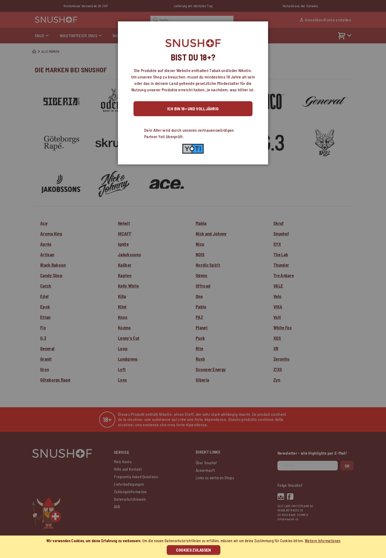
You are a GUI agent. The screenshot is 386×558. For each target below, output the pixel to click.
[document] (194, 547)
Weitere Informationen (322, 540)
